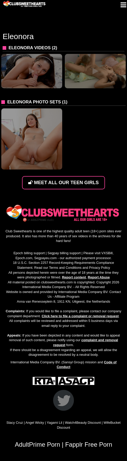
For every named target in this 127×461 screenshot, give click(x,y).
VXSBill (106, 253)
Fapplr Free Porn (88, 444)
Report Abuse (99, 277)
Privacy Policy (99, 268)
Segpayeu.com (45, 258)
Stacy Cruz (14, 423)
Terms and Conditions (65, 268)
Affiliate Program (66, 296)
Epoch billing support (29, 253)
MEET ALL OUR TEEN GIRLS (63, 182)
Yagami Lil (54, 423)
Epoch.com (24, 258)
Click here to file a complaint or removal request (80, 316)
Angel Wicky (34, 423)
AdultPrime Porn (37, 444)
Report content (74, 277)
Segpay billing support (64, 253)
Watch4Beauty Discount (83, 423)
